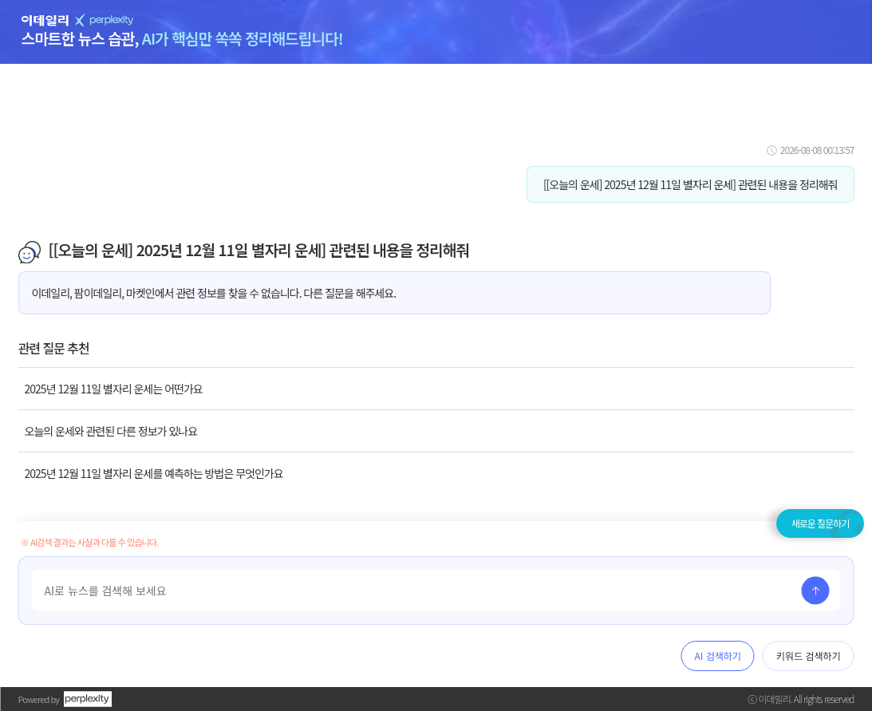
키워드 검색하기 (808, 655)
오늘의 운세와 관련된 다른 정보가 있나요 (111, 431)
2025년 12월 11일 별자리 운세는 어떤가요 (114, 389)
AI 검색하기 (718, 655)
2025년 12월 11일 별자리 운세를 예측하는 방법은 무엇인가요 (154, 473)
